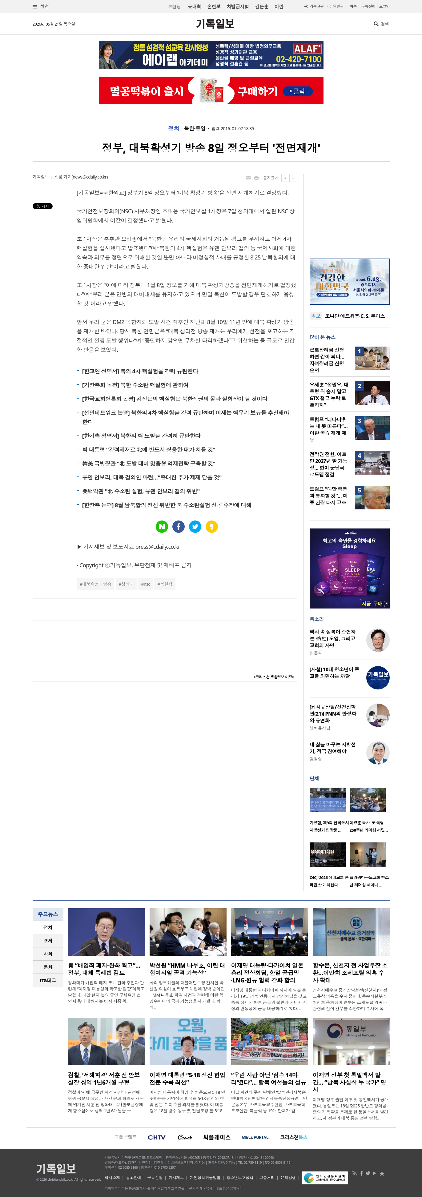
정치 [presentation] (47, 927)
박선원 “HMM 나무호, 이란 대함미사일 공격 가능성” (187, 969)
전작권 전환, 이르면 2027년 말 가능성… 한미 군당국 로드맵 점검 (329, 464)
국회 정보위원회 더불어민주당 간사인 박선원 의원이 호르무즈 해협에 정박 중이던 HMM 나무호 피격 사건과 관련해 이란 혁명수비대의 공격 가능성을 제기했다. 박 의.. (187, 995)
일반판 (338, 6)
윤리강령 (288, 1177)
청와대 (127, 584)
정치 (173, 129)
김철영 (316, 759)
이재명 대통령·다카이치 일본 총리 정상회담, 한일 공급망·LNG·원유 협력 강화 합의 (267, 973)
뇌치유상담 (320, 728)
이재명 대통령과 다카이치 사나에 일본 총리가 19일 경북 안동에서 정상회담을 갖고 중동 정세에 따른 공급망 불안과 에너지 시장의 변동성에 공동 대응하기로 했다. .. (269, 999)
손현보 (213, 6)
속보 (316, 316)
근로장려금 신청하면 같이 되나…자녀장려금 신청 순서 (327, 360)
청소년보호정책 (240, 1177)
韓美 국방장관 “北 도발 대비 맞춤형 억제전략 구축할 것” (148, 463)
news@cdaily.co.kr (90, 177)
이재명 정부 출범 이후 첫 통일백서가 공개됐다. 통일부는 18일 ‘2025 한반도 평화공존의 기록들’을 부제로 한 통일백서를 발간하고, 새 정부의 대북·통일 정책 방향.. (351, 1109)
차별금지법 (238, 6)
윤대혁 (194, 6)
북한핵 (166, 584)
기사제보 (176, 1177)
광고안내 (133, 1177)
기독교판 (317, 6)
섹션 (41, 6)
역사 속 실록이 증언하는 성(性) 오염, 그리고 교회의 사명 (333, 639)
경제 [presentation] (47, 941)
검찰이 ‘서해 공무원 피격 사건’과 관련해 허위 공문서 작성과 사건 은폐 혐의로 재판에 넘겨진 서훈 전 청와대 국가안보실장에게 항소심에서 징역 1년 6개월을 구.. (106, 1101)
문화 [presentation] (47, 967)
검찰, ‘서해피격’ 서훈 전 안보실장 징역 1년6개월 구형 (104, 1079)
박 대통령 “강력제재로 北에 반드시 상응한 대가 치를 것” (148, 449)
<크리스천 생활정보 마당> (273, 677)
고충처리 (267, 1177)
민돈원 (316, 653)
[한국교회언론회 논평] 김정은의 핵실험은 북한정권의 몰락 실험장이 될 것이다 (174, 399)
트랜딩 (174, 7)
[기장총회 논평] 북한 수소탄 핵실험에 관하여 (135, 385)
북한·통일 (195, 129)
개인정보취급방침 (205, 1177)
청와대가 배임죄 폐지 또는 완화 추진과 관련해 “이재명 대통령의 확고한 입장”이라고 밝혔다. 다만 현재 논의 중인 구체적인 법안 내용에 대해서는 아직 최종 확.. (106, 992)
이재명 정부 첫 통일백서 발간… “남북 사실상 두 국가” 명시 (349, 1082)
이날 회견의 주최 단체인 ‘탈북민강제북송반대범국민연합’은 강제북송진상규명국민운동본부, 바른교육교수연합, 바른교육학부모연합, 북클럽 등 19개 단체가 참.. (269, 1101)
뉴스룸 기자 (60, 177)
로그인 (384, 6)
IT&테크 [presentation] (48, 980)
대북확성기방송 (96, 584)
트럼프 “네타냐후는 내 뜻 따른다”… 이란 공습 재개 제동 (329, 429)
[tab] (48, 927)
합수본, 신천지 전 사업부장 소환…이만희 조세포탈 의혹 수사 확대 (350, 973)
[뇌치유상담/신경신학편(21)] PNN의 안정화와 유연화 (333, 714)
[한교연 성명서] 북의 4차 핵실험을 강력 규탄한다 (140, 371)
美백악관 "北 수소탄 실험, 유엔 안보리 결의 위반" (141, 491)
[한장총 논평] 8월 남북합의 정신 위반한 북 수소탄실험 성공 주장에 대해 (166, 505)
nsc (147, 584)
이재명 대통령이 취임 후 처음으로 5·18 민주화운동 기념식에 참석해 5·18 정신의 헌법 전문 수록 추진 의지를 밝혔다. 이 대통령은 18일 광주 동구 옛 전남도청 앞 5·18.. (187, 1101)
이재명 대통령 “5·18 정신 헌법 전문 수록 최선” (187, 1079)
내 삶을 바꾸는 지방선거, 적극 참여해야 (333, 748)
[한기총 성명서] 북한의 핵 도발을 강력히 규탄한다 (141, 436)
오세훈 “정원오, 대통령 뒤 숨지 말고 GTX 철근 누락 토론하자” (329, 394)
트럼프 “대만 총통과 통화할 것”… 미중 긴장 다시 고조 (329, 496)
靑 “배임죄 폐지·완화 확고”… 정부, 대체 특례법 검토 (104, 969)
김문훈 (261, 6)
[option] (330, 812)
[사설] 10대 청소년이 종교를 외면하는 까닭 (334, 673)
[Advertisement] (349, 212)
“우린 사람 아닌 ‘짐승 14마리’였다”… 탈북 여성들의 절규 (268, 1079)
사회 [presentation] (47, 954)
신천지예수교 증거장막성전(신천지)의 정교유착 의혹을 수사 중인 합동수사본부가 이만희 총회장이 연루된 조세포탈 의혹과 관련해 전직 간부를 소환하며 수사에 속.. (350, 999)
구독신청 (368, 6)
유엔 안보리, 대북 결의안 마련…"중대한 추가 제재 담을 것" (152, 477)
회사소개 (112, 1177)
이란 (279, 6)
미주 (353, 6)
